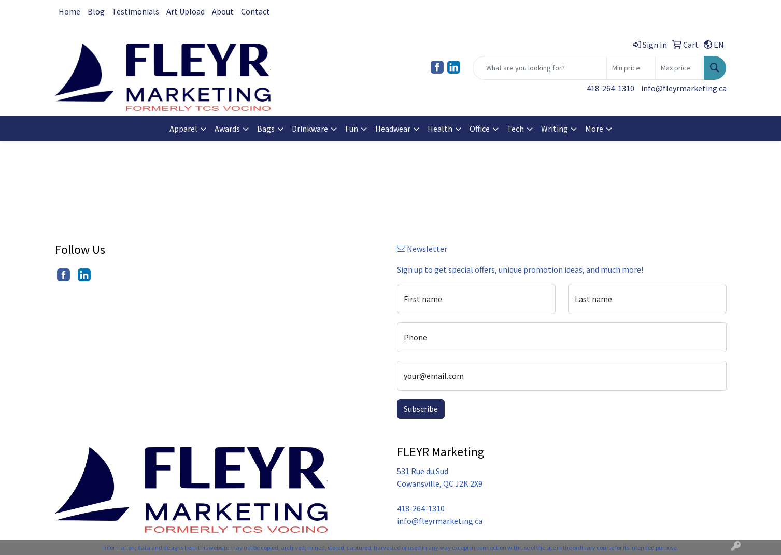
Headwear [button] (392, 128)
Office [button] (480, 128)
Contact (255, 11)
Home (69, 11)
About (223, 11)
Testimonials (135, 11)
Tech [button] (515, 128)
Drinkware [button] (310, 128)
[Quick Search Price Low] (631, 68)
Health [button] (440, 128)
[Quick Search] (540, 68)
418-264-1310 (610, 88)
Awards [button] (227, 128)
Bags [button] (266, 128)
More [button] (594, 128)
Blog (96, 11)
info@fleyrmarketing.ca (684, 88)
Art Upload (185, 11)
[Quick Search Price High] (679, 68)
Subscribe (421, 409)
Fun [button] (351, 128)
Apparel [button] (183, 128)
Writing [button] (554, 128)
